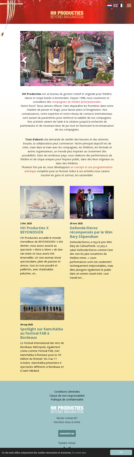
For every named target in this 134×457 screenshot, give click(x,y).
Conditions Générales (67, 391)
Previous (25, 59)
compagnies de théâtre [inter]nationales (76, 102)
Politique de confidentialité (67, 399)
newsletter (67, 433)
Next (108, 59)
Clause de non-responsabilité (67, 395)
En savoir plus (79, 453)
